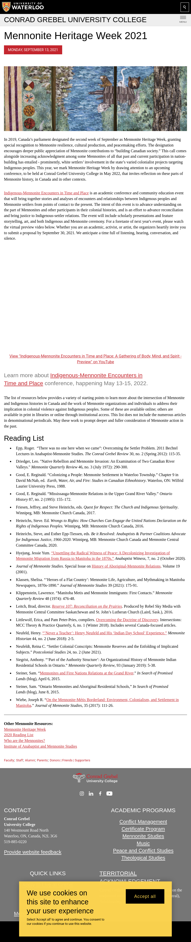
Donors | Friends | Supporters (70, 760)
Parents (42, 760)
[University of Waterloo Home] (23, 7)
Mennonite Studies (143, 836)
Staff (19, 760)
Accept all (145, 896)
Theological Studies (143, 857)
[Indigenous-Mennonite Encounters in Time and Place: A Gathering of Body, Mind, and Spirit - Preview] (95, 301)
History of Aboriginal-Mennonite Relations (126, 566)
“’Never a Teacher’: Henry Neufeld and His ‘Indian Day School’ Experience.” (104, 633)
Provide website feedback (32, 852)
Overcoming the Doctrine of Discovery (127, 620)
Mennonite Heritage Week (25, 729)
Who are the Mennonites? (24, 741)
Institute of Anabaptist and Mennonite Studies (40, 746)
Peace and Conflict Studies (143, 850)
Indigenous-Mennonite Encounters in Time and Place (46, 193)
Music (143, 843)
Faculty (9, 760)
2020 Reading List (18, 735)
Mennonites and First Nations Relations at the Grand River (86, 673)
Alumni (30, 760)
